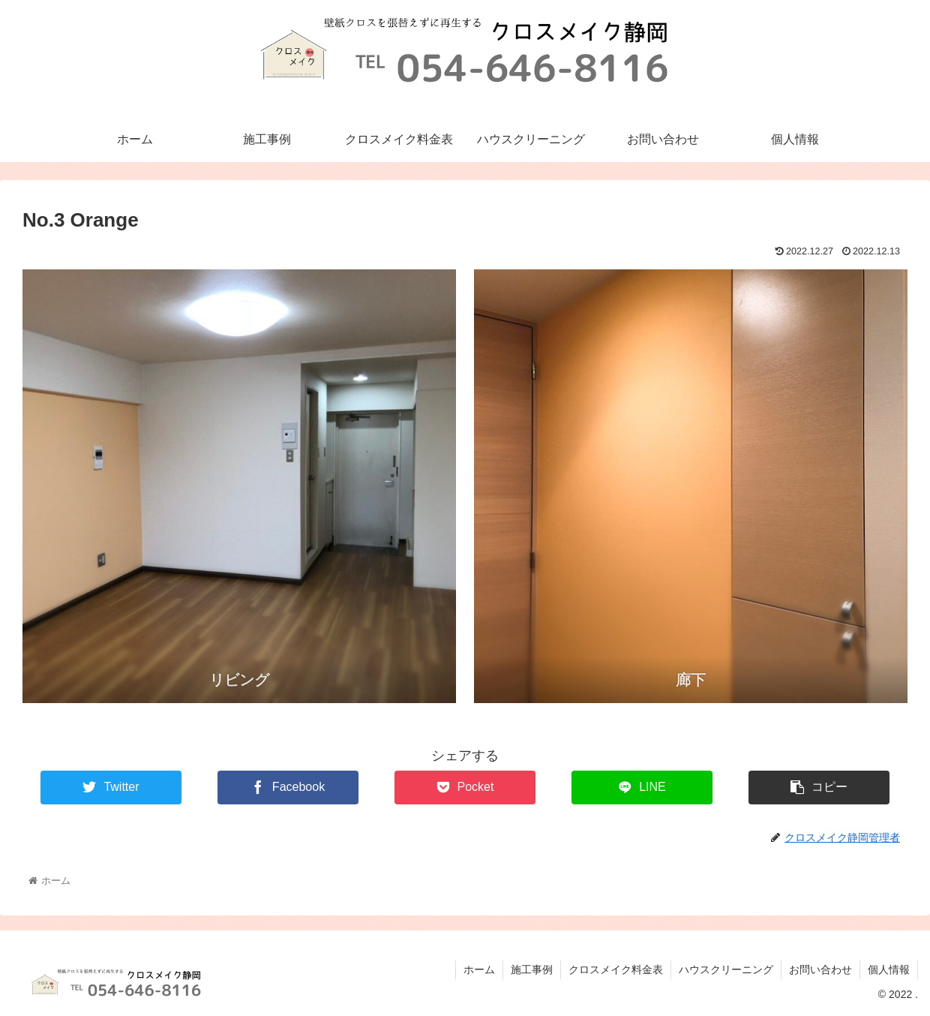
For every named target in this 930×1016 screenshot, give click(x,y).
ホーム (479, 969)
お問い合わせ (820, 969)
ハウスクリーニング (726, 969)
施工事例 (532, 969)
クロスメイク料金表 (615, 969)
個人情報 (889, 969)
